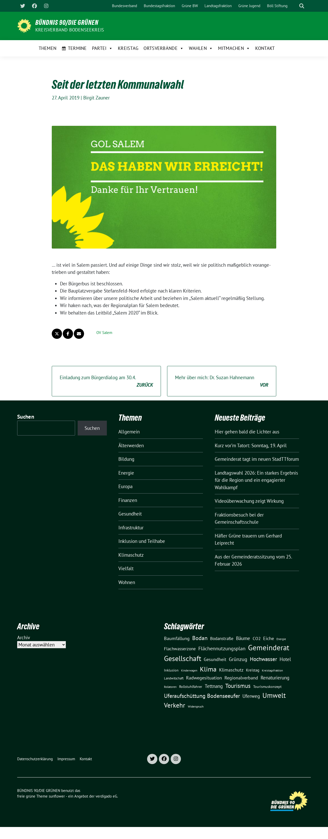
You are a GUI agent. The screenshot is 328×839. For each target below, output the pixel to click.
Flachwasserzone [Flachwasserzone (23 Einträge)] (180, 649)
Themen (48, 48)
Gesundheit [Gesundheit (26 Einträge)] (215, 659)
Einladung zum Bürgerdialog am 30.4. (106, 381)
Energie (126, 473)
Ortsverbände (164, 48)
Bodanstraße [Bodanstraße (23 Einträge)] (221, 638)
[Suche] (294, 6)
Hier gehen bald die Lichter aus (247, 432)
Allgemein (129, 432)
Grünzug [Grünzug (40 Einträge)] (238, 659)
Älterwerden (131, 445)
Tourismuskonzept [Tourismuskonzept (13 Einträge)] (267, 686)
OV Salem (104, 332)
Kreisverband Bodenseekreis (69, 30)
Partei (102, 48)
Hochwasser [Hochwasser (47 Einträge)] (263, 659)
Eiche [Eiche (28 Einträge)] (268, 638)
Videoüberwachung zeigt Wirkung (249, 501)
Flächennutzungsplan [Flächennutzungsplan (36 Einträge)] (221, 648)
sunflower (57, 796)
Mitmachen (234, 48)
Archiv (23, 637)
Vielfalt (126, 568)
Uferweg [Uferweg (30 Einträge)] (251, 696)
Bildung (126, 459)
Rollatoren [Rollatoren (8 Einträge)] (170, 687)
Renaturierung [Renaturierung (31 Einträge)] (275, 678)
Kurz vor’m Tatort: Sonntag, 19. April (251, 445)
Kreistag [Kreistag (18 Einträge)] (252, 670)
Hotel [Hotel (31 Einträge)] (285, 659)
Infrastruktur (131, 527)
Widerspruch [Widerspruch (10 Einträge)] (196, 706)
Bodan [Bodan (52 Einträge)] (200, 638)
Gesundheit (130, 514)
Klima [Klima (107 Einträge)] (208, 669)
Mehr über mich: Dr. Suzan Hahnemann (221, 381)
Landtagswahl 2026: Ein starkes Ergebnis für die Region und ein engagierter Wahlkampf (256, 480)
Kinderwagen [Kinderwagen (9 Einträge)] (189, 670)
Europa (125, 486)
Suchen (25, 416)
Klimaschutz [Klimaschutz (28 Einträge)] (231, 670)
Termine (77, 48)
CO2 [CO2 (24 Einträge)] (257, 638)
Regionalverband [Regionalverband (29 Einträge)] (241, 678)
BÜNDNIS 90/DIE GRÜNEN (66, 22)
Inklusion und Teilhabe (141, 541)
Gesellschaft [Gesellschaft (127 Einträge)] (182, 658)
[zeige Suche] (302, 6)
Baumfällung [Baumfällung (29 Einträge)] (177, 638)
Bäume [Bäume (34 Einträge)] (243, 638)
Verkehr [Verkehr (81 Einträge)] (174, 705)
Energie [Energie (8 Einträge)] (281, 639)
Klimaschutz (131, 555)
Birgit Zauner (96, 98)
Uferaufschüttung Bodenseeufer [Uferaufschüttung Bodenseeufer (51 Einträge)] (202, 695)
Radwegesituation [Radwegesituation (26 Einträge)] (204, 678)
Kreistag (128, 48)
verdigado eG (106, 796)
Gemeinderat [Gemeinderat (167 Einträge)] (268, 647)
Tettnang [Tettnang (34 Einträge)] (214, 686)
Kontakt (265, 48)
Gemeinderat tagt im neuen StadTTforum (257, 459)
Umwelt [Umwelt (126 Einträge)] (274, 695)
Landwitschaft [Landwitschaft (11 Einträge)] (173, 678)
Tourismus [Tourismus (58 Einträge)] (238, 685)
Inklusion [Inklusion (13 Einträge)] (171, 670)
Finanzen (127, 500)
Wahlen (201, 48)
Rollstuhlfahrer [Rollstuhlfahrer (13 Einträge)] (190, 686)
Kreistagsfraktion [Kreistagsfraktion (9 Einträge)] (272, 670)
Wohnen (126, 582)
